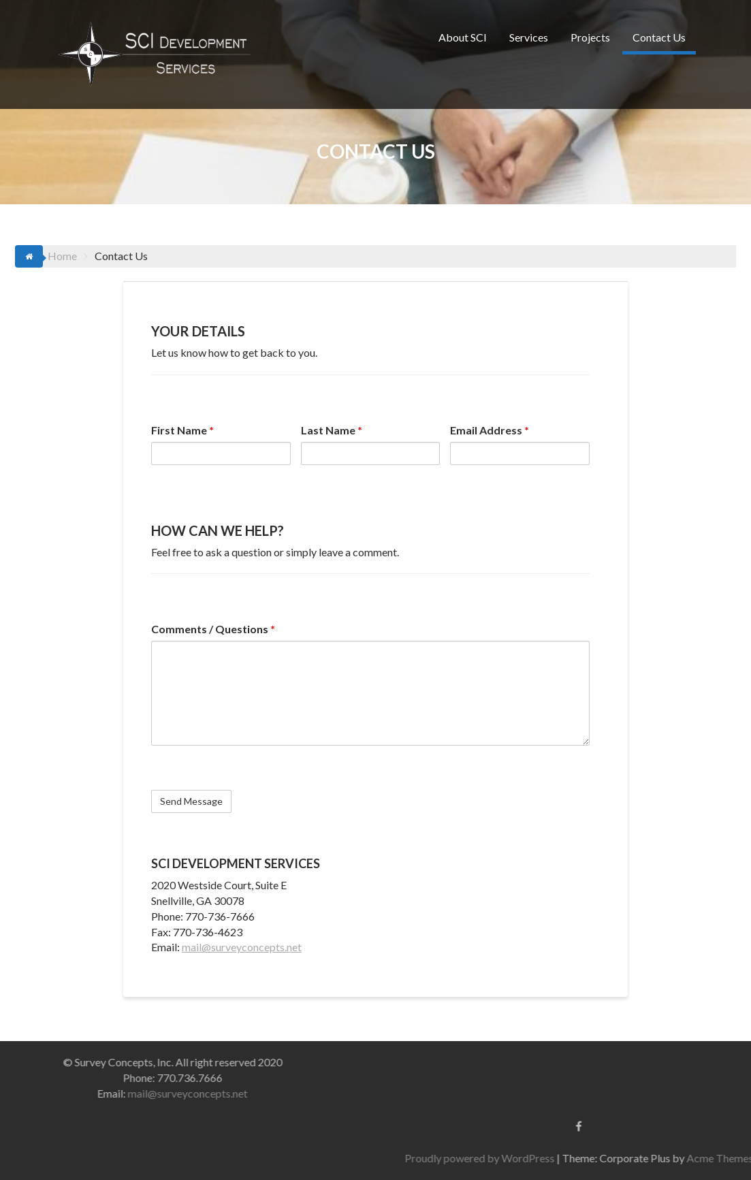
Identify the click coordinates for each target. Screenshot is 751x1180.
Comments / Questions (213, 628)
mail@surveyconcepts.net (242, 946)
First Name (182, 430)
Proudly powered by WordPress (609, 1157)
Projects (590, 37)
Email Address (489, 430)
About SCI (462, 37)
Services (528, 37)
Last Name (331, 430)
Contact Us (659, 37)
